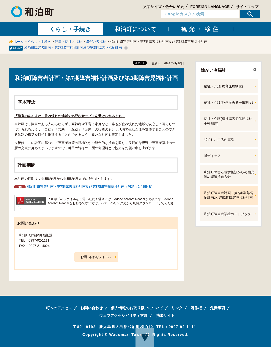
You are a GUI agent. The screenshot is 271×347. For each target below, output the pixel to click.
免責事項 (217, 308)
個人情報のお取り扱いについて (137, 308)
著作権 (196, 308)
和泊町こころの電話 (219, 140)
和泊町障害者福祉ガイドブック (227, 214)
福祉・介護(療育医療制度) (223, 86)
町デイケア (212, 156)
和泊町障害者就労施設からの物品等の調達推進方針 (229, 174)
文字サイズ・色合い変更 (163, 7)
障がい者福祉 (96, 42)
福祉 (78, 42)
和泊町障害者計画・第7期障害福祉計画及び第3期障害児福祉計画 (73, 47)
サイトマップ (247, 7)
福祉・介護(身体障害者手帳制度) (228, 102)
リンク (176, 308)
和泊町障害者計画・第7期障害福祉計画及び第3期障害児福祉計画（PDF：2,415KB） (90, 187)
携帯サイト (165, 316)
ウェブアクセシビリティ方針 (123, 316)
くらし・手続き (39, 42)
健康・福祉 (63, 42)
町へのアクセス (59, 308)
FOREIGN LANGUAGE (210, 7)
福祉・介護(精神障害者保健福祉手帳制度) (228, 121)
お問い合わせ (91, 308)
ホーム (19, 42)
